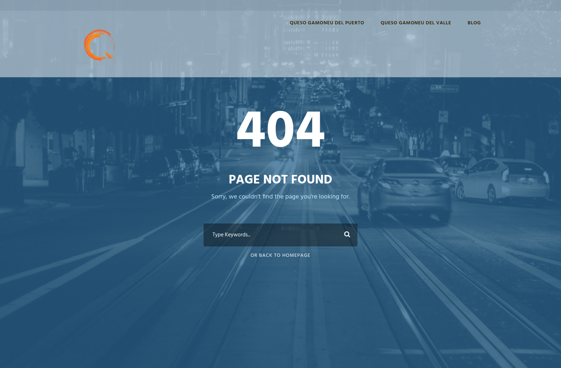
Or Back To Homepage (280, 255)
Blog (474, 23)
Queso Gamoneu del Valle (416, 23)
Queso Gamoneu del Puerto (327, 23)
